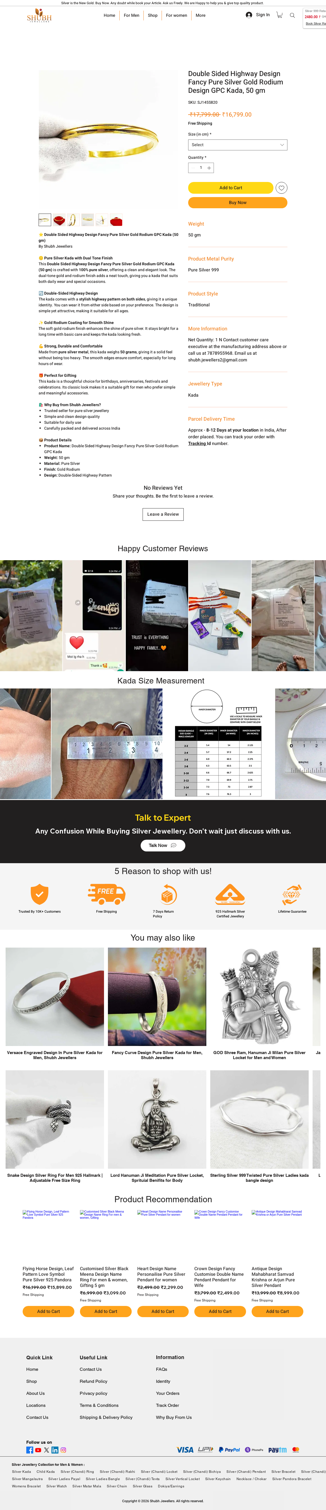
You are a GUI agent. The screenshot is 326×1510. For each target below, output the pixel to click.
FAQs (161, 1369)
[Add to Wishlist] (281, 188)
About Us (35, 1393)
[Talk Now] (163, 845)
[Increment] (209, 168)
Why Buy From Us (174, 1417)
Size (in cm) (199, 134)
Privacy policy (93, 1393)
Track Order (167, 1405)
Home (32, 1369)
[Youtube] (38, 1450)
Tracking (197, 443)
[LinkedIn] (54, 1450)
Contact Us (37, 1417)
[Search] (292, 15)
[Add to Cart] (48, 1311)
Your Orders (167, 1393)
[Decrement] (192, 168)
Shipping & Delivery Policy (106, 1417)
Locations (36, 1405)
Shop (31, 1381)
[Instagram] (63, 1450)
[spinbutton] (201, 168)
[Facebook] (29, 1450)
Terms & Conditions (99, 1405)
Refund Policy (93, 1381)
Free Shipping (200, 123)
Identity (163, 1381)
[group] (163, 1264)
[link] (280, 15)
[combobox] (237, 144)
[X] (46, 1450)
